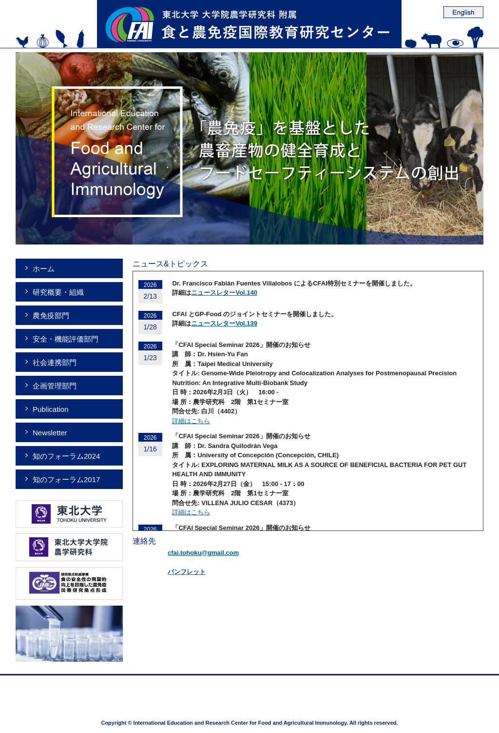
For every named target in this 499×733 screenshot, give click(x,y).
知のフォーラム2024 (66, 456)
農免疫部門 (51, 315)
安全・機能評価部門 (65, 339)
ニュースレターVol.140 (224, 292)
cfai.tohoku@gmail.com (203, 552)
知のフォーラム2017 (66, 479)
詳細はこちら (191, 421)
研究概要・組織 (58, 292)
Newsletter (50, 432)
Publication (50, 409)
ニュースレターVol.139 (224, 323)
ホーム (44, 269)
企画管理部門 (55, 386)
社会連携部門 (55, 362)
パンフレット (187, 571)
